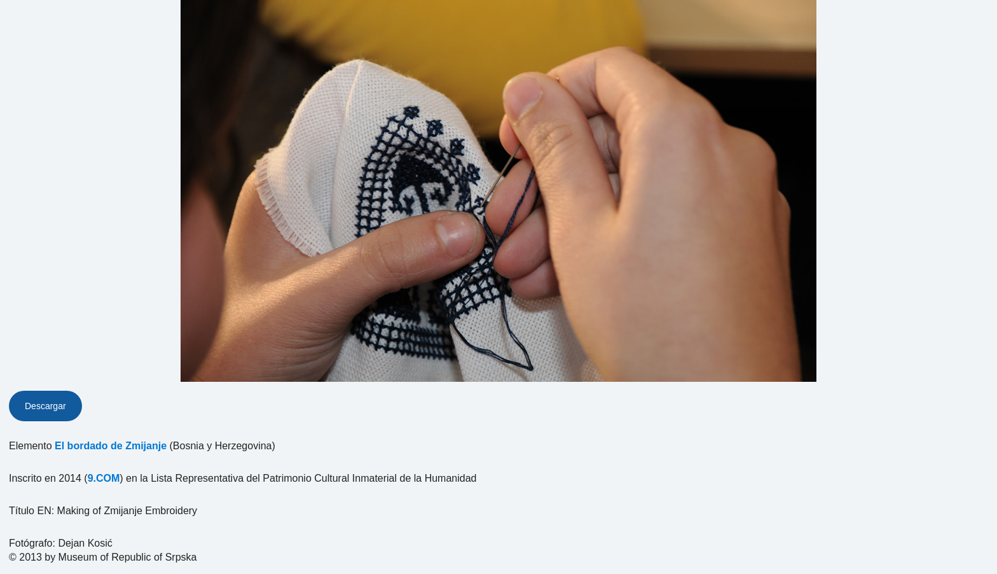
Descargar (45, 406)
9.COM (104, 478)
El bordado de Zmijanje (111, 445)
